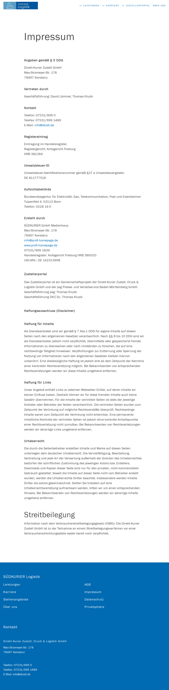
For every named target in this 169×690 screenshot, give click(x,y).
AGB (87, 584)
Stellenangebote (15, 599)
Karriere (108, 5)
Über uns (159, 5)
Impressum (92, 592)
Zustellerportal (136, 5)
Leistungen (85, 5)
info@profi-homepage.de (41, 240)
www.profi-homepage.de (40, 245)
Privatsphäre (94, 607)
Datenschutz (94, 599)
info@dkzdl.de (44, 125)
